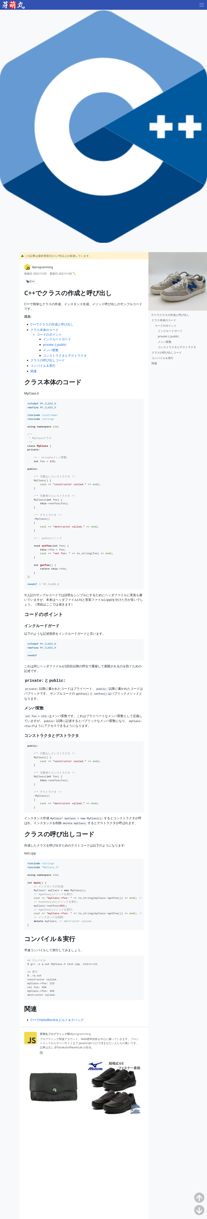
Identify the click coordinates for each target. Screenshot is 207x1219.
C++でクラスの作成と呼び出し (51, 324)
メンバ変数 (51, 350)
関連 (33, 371)
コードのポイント (49, 334)
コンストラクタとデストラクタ (65, 355)
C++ (32, 281)
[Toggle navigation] (201, 5)
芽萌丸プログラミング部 (65, 1034)
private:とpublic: (55, 344)
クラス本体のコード (44, 330)
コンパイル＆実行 (42, 365)
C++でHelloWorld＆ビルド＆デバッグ (57, 1020)
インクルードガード (57, 339)
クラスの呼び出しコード (47, 360)
